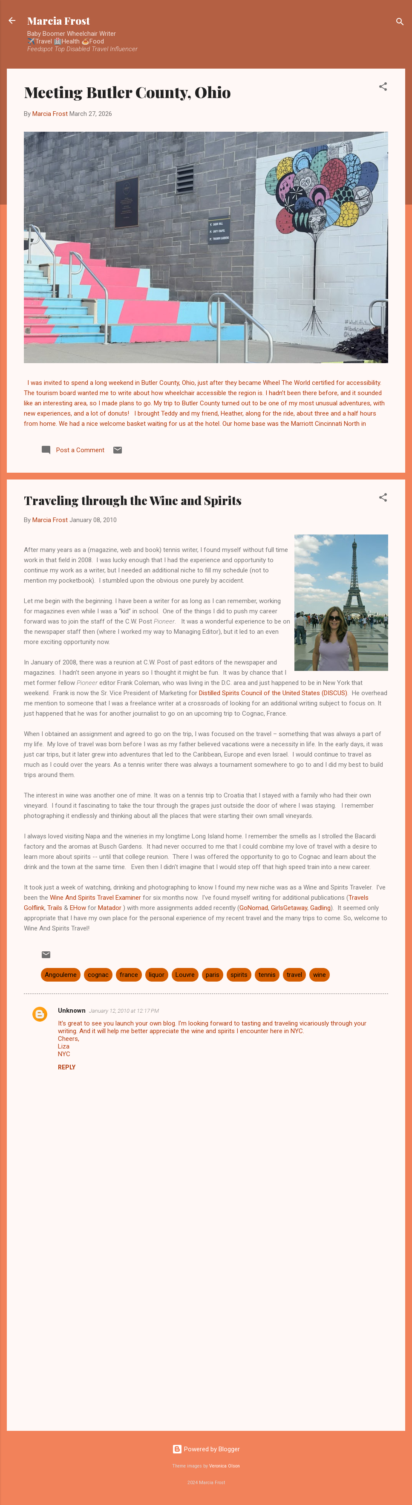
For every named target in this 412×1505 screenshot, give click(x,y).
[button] (383, 88)
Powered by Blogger (206, 1449)
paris (212, 975)
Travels (359, 897)
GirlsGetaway (289, 908)
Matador (109, 908)
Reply (66, 1067)
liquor (156, 975)
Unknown (72, 1010)
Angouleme (61, 975)
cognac (98, 975)
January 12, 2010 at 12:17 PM (124, 1011)
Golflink (34, 908)
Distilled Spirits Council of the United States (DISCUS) (273, 693)
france (129, 975)
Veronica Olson (224, 1466)
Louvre (185, 975)
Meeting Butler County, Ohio (127, 91)
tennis (267, 975)
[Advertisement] (206, 1351)
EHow (78, 908)
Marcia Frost (58, 20)
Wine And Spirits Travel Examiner (95, 897)
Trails (54, 908)
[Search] (400, 23)
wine (319, 975)
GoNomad (253, 908)
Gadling (320, 908)
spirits (239, 975)
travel (294, 975)
